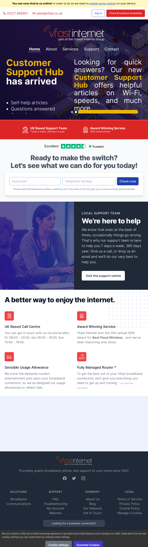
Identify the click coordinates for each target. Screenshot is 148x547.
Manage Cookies (129, 513)
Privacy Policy (129, 504)
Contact (111, 49)
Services (70, 49)
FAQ (55, 499)
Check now (127, 181)
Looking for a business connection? (74, 523)
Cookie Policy (129, 508)
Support (91, 49)
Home (34, 49)
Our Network (92, 508)
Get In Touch (92, 513)
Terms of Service (129, 499)
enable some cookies (102, 3)
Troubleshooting (55, 504)
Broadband (19, 499)
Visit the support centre (103, 276)
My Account (55, 508)
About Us (92, 499)
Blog (92, 504)
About (51, 49)
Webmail (55, 513)
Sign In (98, 13)
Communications (18, 504)
